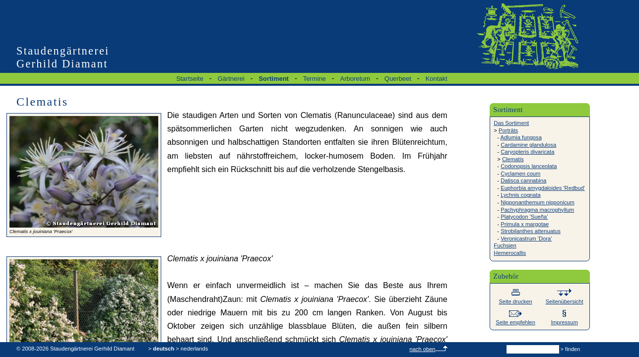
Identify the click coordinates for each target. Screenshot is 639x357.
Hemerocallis (510, 253)
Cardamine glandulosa (528, 145)
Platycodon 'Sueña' (524, 217)
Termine (314, 78)
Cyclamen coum (520, 174)
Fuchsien (505, 245)
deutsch (163, 349)
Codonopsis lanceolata (529, 166)
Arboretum (355, 78)
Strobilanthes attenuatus (531, 231)
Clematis (513, 159)
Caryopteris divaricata (527, 152)
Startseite (189, 78)
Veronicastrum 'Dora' (526, 238)
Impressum (564, 318)
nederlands (194, 349)
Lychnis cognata (520, 195)
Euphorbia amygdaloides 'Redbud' (543, 188)
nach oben (428, 349)
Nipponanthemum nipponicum (538, 202)
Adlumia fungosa (521, 137)
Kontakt (436, 78)
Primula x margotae (525, 224)
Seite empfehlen (515, 318)
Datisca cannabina (523, 180)
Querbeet (397, 78)
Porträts (508, 130)
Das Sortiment (511, 123)
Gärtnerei (231, 78)
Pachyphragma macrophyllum (537, 210)
